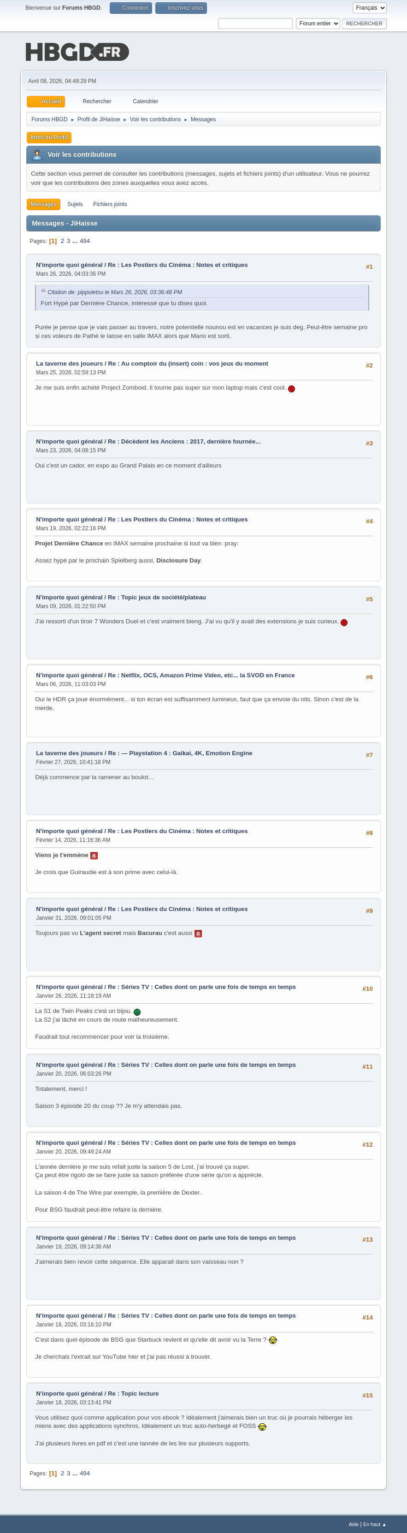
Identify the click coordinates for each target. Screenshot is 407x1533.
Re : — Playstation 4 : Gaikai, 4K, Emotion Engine (180, 752)
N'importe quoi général (69, 264)
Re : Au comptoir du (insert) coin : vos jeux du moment (188, 362)
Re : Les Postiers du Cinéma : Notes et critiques (178, 264)
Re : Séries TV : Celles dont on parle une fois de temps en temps (202, 986)
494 (85, 240)
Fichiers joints (110, 203)
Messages (43, 203)
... (75, 240)
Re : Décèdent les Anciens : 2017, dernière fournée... (184, 440)
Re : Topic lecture (133, 1392)
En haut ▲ (375, 1523)
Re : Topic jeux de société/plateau (157, 596)
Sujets (75, 203)
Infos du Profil (49, 136)
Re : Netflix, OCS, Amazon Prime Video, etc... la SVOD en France (201, 674)
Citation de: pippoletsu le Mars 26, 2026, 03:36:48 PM (114, 291)
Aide (354, 1523)
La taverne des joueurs (69, 362)
